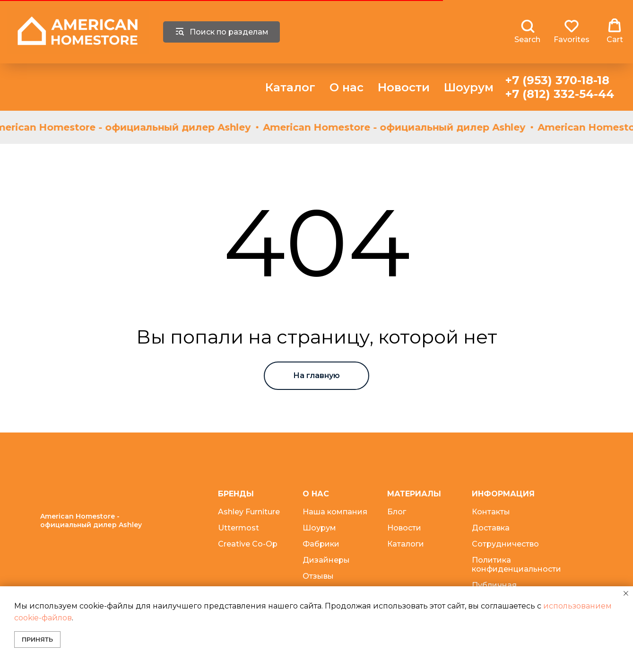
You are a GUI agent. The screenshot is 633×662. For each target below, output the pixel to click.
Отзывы (318, 576)
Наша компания (335, 511)
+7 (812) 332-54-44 (559, 94)
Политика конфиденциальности (516, 565)
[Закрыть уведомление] (626, 593)
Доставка (491, 527)
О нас (347, 87)
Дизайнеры (326, 560)
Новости (404, 87)
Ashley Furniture (249, 511)
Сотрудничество (505, 543)
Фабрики (321, 543)
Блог (396, 511)
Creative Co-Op (247, 543)
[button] (527, 31)
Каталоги (405, 543)
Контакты (491, 511)
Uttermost (238, 527)
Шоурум (469, 87)
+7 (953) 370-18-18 (557, 80)
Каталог (290, 87)
